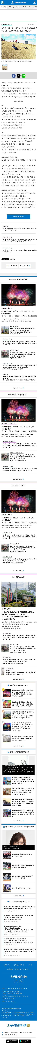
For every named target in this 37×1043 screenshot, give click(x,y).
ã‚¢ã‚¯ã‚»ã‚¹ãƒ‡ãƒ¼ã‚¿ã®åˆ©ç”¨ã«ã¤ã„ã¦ (16, 996)
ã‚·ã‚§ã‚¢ (12, 259)
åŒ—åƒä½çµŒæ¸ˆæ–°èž (18, 2)
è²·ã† (29, 7)
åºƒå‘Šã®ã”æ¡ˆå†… (9, 1001)
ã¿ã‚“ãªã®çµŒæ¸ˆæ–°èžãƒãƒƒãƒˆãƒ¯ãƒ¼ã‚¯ (18, 1025)
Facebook (16, 981)
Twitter (21, 981)
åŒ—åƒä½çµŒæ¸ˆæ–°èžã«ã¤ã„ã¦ (15, 988)
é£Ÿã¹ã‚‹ (11, 7)
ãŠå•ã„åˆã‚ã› (9, 998)
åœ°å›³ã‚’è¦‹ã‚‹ (18, 217)
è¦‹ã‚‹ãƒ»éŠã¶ (21, 7)
